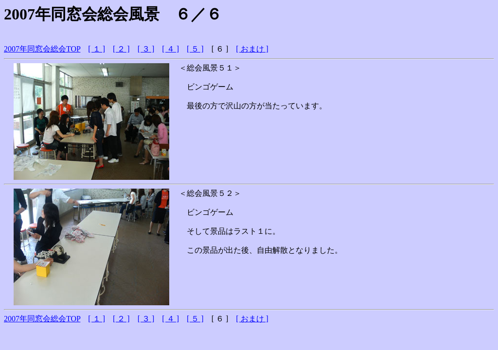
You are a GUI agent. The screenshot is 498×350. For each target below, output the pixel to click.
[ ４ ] (170, 49)
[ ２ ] (121, 49)
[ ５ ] (195, 49)
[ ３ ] (146, 49)
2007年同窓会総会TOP (42, 49)
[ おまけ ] (252, 49)
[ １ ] (96, 49)
